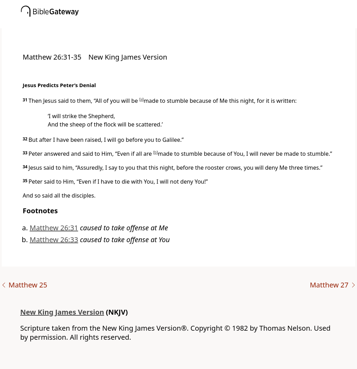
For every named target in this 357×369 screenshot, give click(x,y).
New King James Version (62, 312)
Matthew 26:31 (54, 227)
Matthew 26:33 (54, 239)
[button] (189, 23)
